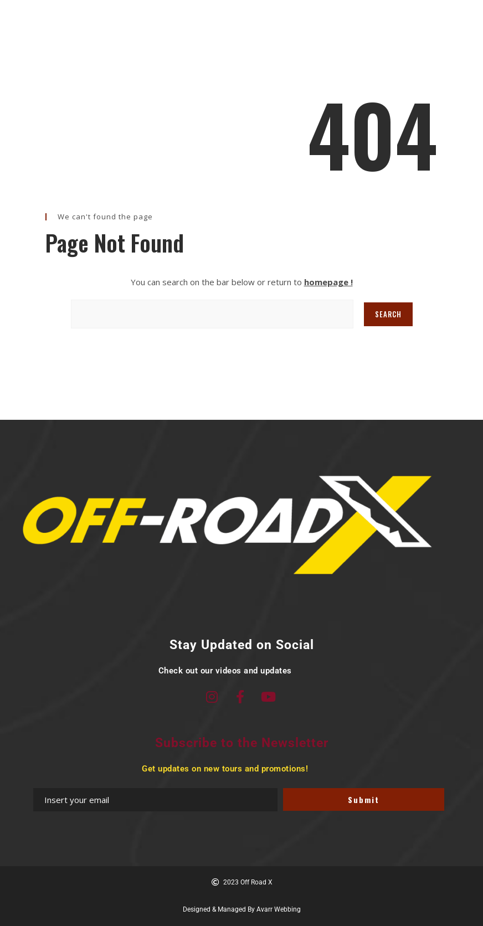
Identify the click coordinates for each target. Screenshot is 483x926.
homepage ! (328, 281)
